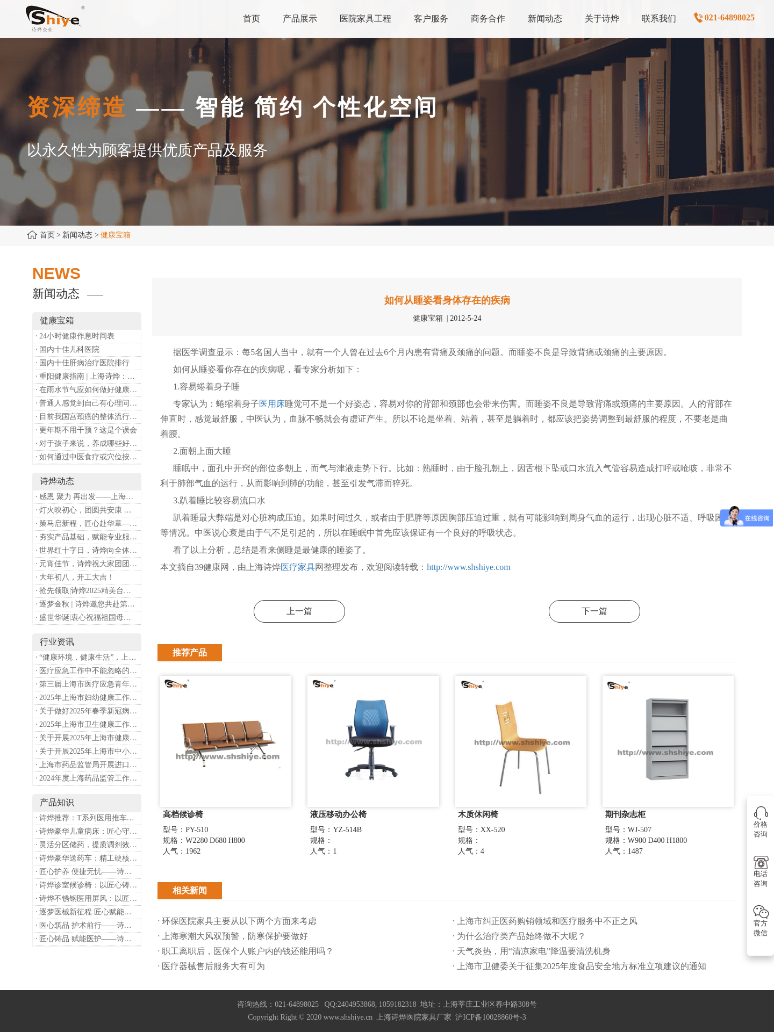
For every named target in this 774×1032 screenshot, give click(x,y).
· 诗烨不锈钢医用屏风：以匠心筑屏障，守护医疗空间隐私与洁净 (88, 898)
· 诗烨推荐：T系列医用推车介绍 (88, 818)
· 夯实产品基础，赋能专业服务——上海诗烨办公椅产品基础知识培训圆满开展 (88, 537)
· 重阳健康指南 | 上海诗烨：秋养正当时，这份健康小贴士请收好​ (88, 376)
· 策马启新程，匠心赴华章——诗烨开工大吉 (88, 523)
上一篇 (299, 611)
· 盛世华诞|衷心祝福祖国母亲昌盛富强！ (88, 618)
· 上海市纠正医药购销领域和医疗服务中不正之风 (545, 921)
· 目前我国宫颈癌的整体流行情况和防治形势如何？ (88, 417)
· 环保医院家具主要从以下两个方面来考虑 (237, 921)
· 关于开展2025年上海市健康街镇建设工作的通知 (88, 738)
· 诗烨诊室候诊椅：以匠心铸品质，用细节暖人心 (88, 885)
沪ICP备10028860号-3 (490, 1017)
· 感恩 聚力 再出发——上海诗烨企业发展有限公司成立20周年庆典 (88, 497)
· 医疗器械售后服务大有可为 (211, 966)
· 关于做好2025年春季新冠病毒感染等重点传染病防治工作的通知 (88, 711)
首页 (47, 235)
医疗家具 (298, 567)
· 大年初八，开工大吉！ (74, 577)
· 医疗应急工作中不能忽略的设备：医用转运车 (88, 671)
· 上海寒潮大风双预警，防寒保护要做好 (232, 936)
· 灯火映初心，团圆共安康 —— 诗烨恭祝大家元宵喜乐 (88, 510)
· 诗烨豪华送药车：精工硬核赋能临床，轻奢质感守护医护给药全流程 (88, 858)
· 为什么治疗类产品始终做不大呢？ (519, 936)
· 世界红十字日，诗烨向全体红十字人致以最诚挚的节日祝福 (88, 550)
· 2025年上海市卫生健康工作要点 (88, 724)
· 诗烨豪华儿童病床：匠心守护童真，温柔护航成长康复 (88, 831)
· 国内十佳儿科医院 (67, 349)
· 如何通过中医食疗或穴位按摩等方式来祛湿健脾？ (88, 457)
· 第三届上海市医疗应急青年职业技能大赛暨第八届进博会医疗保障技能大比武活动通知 (88, 684)
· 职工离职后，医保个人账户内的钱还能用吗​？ (245, 951)
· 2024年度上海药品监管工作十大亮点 (88, 778)
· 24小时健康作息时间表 (74, 336)
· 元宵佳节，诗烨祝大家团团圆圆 (88, 564)
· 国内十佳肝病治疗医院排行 (82, 363)
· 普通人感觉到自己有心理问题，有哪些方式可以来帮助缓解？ (88, 403)
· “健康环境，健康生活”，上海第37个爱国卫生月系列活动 (88, 657)
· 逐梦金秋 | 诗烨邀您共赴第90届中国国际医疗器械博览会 (88, 604)
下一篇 (594, 611)
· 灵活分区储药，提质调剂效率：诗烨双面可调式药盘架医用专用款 (88, 845)
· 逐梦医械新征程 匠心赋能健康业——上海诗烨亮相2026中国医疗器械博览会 (88, 912)
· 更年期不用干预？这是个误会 (86, 430)
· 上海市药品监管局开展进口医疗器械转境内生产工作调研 (88, 765)
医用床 (272, 403)
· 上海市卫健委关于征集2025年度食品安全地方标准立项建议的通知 (579, 966)
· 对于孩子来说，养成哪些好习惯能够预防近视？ (88, 443)
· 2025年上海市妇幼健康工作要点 (88, 698)
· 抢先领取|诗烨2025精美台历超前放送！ (88, 591)
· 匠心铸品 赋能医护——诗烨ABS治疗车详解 (88, 939)
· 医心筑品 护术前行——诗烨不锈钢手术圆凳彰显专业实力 (88, 925)
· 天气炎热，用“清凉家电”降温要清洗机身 (532, 951)
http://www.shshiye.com (468, 567)
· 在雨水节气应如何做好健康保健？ (88, 390)
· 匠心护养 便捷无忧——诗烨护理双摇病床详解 (88, 872)
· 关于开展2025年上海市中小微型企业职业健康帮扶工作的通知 (88, 751)
